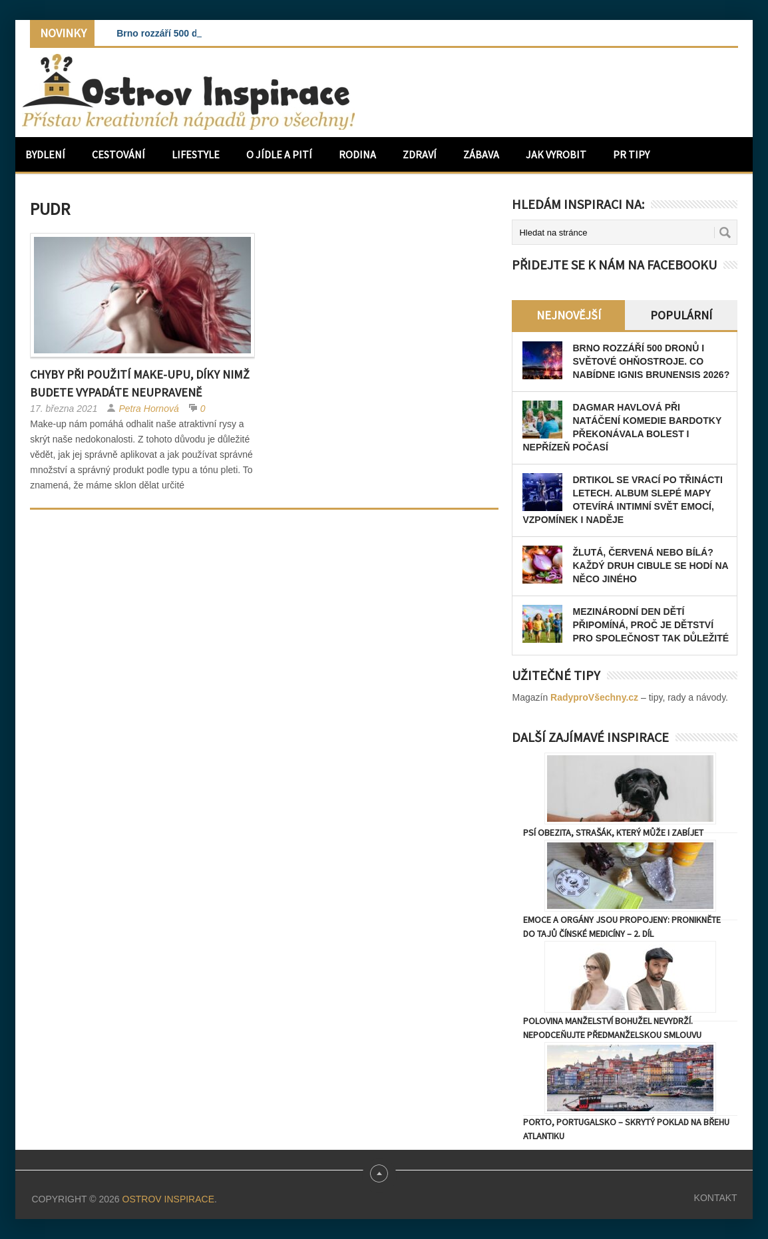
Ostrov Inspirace (168, 1199)
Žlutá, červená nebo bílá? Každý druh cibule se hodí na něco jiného (650, 565)
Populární (681, 315)
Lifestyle (196, 154)
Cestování (118, 154)
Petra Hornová (148, 408)
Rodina (357, 154)
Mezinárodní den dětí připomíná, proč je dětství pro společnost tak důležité (650, 624)
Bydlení (45, 154)
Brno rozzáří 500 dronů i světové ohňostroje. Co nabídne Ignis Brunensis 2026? (650, 361)
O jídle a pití (279, 154)
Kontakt (715, 1197)
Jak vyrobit (556, 154)
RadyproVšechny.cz (594, 697)
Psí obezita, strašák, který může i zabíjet (613, 832)
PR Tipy (631, 154)
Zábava (481, 154)
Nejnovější (568, 315)
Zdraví (420, 154)
